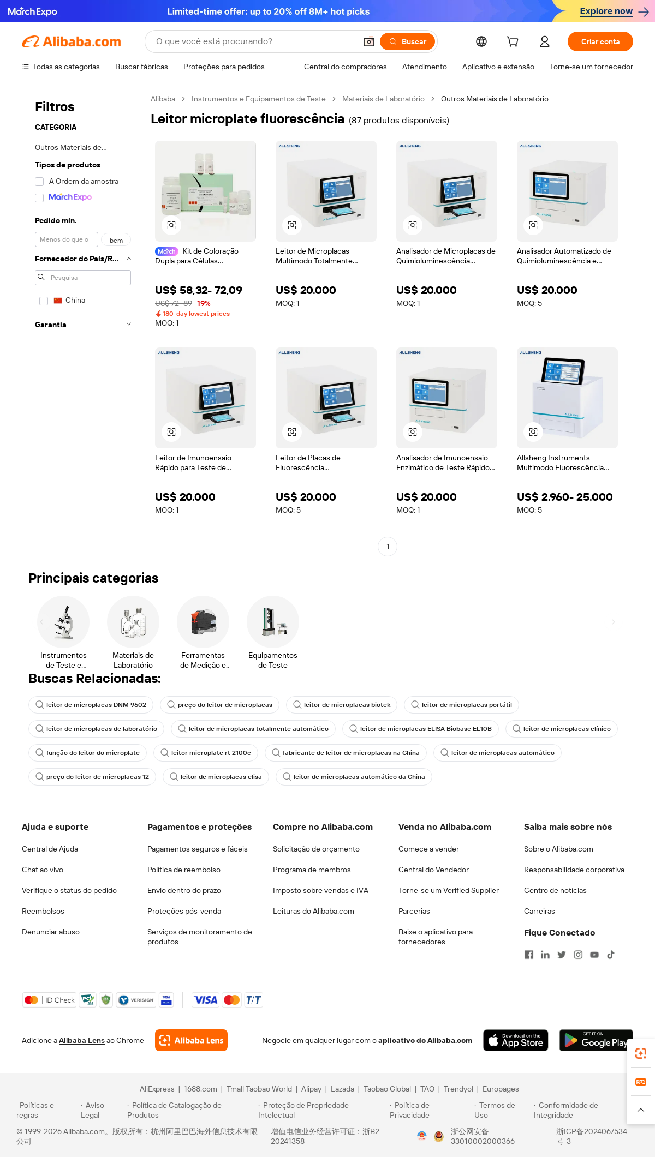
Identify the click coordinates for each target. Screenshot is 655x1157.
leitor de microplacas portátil (461, 704)
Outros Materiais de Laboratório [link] (495, 98)
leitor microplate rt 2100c (205, 752)
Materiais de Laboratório (383, 98)
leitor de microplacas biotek (341, 704)
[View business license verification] (422, 1136)
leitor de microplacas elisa (216, 776)
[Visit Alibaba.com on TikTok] (611, 955)
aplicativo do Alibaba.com (425, 1040)
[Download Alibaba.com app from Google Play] (596, 1040)
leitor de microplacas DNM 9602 (90, 704)
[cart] (515, 43)
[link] (641, 1053)
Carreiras (539, 911)
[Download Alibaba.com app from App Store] (516, 1040)
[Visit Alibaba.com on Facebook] (529, 955)
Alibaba (163, 98)
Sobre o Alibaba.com (558, 848)
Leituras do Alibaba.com (313, 911)
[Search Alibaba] (255, 41)
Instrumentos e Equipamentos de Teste (259, 98)
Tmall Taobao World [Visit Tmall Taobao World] (259, 1088)
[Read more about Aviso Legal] (102, 1110)
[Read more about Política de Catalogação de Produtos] (190, 1110)
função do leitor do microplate (87, 752)
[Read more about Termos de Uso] (502, 1110)
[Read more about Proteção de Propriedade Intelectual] (322, 1110)
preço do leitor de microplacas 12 (92, 776)
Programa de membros (312, 869)
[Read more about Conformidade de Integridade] (586, 1110)
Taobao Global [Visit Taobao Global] (387, 1088)
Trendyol (458, 1088)
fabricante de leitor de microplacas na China (346, 752)
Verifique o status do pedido (69, 890)
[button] (369, 41)
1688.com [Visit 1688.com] (200, 1088)
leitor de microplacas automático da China (354, 776)
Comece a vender (428, 848)
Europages (501, 1088)
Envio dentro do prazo (184, 890)
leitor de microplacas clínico (562, 728)
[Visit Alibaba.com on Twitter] (562, 955)
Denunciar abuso (51, 931)
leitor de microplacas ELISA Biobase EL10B (420, 728)
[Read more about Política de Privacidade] (430, 1110)
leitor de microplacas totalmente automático (253, 728)
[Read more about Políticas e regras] (47, 1110)
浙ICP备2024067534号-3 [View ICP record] (591, 1136)
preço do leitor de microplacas (219, 704)
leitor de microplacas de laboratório (96, 728)
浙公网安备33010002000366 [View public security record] (483, 1136)
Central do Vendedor (433, 869)
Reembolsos (43, 911)
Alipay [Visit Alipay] (311, 1088)
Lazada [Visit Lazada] (342, 1088)
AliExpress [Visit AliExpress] (157, 1088)
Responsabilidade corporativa (574, 869)
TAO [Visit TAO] (427, 1088)
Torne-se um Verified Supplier (448, 890)
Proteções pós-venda (184, 911)
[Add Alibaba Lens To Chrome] (191, 1040)
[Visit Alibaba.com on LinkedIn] (545, 955)
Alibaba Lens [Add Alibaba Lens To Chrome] (82, 1040)
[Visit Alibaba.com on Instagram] (578, 955)
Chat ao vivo (42, 869)
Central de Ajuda (50, 848)
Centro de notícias (555, 890)
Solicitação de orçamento (316, 848)
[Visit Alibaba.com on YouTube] (594, 955)
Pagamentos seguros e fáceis (197, 848)
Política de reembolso (184, 869)
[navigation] (83, 324)
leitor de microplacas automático (497, 752)
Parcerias (414, 911)
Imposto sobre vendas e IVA (320, 890)
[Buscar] (407, 41)
